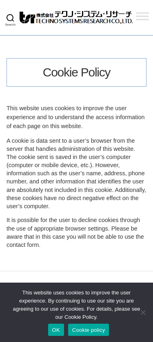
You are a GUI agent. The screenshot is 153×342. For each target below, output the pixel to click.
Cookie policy (88, 330)
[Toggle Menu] (142, 16)
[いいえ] (143, 312)
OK (56, 330)
